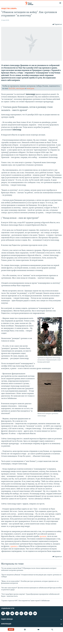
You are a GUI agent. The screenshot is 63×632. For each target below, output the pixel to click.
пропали (42, 536)
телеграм (30, 88)
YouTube (11, 88)
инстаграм (20, 88)
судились (13, 546)
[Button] (57, 24)
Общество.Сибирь (9, 9)
